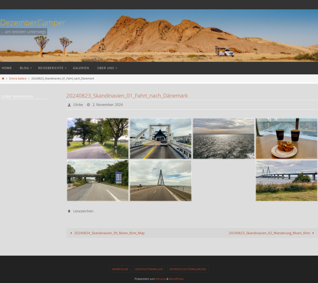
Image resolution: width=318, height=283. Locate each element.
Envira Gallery (17, 78)
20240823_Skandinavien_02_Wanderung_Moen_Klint (272, 233)
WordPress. (176, 279)
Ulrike (78, 104)
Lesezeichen (83, 211)
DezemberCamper (33, 22)
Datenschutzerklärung (188, 269)
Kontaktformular (149, 269)
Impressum (120, 269)
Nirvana (160, 279)
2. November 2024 (108, 104)
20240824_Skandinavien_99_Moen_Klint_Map (107, 233)
